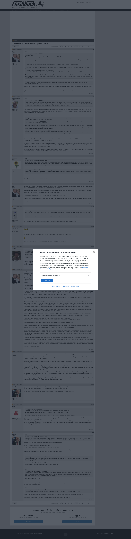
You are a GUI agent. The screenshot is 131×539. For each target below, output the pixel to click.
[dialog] (65, 269)
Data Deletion (56, 286)
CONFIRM (49, 280)
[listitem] (65, 275)
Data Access (65, 286)
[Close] (94, 252)
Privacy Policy (75, 286)
